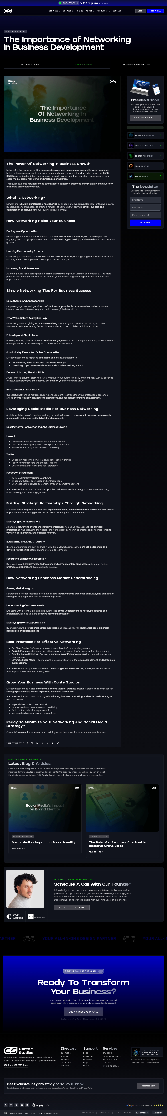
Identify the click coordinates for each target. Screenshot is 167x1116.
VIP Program (89, 3)
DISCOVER (103, 3)
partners (102, 236)
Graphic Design (83, 65)
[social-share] (27, 743)
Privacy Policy (87, 1088)
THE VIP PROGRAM (151, 1050)
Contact (10, 731)
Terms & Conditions (70, 1088)
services (68, 380)
